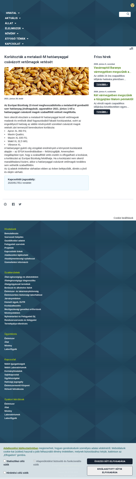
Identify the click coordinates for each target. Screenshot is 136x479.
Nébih (45, 5)
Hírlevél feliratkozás (14, 389)
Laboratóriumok (12, 414)
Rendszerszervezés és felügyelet (20, 320)
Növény (8, 345)
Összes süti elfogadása (109, 461)
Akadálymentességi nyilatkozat (19, 258)
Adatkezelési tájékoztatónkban (20, 448)
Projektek (9, 248)
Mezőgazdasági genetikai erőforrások (22, 309)
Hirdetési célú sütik (15, 472)
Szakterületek (12, 272)
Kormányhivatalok (13, 371)
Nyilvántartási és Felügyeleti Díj (19, 316)
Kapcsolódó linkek (13, 251)
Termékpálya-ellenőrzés (16, 324)
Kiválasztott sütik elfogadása (109, 471)
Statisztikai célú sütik (13, 463)
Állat (6, 342)
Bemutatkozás (11, 233)
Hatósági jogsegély (13, 382)
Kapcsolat (10, 359)
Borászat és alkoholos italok (18, 288)
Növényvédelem (12, 313)
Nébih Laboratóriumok (15, 367)
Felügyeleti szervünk (14, 244)
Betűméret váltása (131, 48)
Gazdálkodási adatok (14, 240)
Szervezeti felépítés (13, 237)
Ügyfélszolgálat (12, 378)
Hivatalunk (10, 229)
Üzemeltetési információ (16, 262)
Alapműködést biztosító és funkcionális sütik (57, 463)
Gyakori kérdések (14, 399)
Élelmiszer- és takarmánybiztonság (21, 291)
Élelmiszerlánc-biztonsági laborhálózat (23, 295)
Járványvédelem (12, 298)
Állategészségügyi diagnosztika (19, 280)
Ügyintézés (10, 334)
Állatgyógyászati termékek (17, 284)
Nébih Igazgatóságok (14, 364)
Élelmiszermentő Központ (17, 385)
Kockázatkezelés (12, 306)
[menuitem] (57, 13)
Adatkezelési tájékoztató (16, 255)
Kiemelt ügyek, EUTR (14, 302)
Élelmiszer (9, 338)
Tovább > (102, 84)
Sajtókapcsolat (11, 375)
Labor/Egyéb (10, 349)
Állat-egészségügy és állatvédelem (21, 277)
